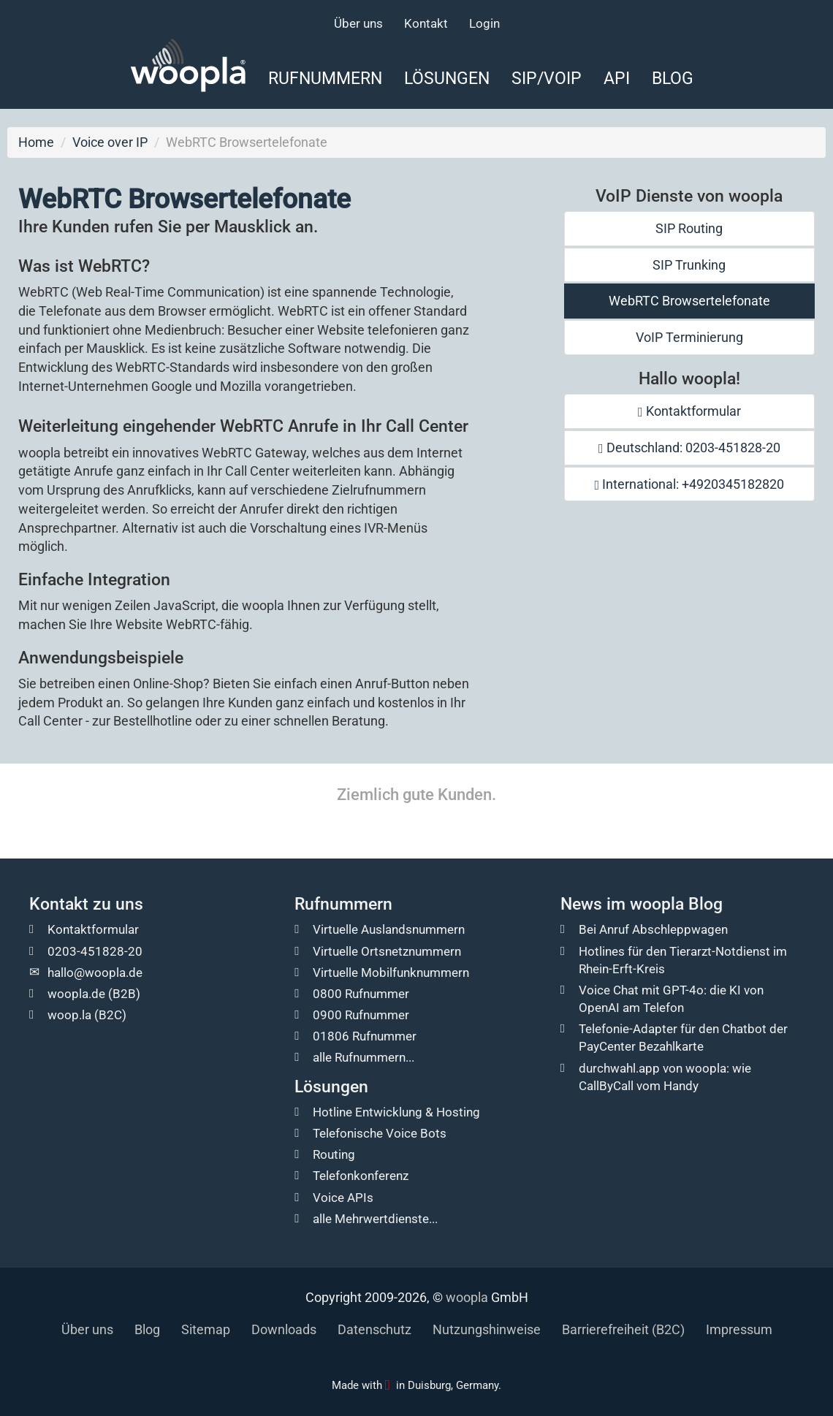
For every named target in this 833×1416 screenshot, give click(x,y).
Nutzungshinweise (487, 1329)
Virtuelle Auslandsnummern (389, 929)
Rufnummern (325, 78)
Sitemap (205, 1329)
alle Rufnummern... (363, 1057)
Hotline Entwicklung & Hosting (396, 1112)
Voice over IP (110, 142)
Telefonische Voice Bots (379, 1133)
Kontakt (426, 23)
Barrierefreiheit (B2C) (623, 1329)
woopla (467, 1297)
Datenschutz (374, 1329)
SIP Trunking (689, 265)
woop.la (69, 1015)
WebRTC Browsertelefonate (689, 300)
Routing (334, 1154)
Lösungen (447, 78)
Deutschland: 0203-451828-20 (689, 447)
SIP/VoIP (546, 78)
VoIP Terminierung (689, 337)
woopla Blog (676, 904)
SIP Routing (689, 228)
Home (36, 142)
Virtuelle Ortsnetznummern (387, 951)
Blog (672, 78)
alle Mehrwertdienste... (375, 1218)
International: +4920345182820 (690, 484)
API (617, 78)
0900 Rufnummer (361, 1015)
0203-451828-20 (94, 951)
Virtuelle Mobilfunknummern (391, 972)
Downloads (283, 1329)
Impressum (739, 1329)
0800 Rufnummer (361, 993)
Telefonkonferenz (360, 1175)
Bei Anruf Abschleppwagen (653, 929)
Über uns (358, 23)
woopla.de (76, 993)
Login (484, 23)
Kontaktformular (689, 411)
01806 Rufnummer (365, 1036)
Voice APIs (343, 1197)
